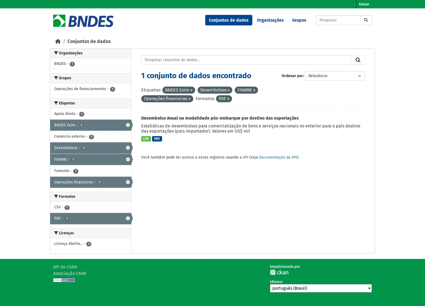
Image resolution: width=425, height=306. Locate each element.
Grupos (299, 20)
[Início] (58, 41)
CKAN (279, 272)
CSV (146, 139)
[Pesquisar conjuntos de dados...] (344, 20)
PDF (157, 139)
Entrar (364, 4)
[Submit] (365, 20)
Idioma (276, 281)
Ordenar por (292, 76)
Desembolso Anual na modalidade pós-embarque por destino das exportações (220, 118)
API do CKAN (65, 266)
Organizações (270, 20)
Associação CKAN (69, 273)
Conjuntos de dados (229, 20)
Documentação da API (278, 157)
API (245, 157)
